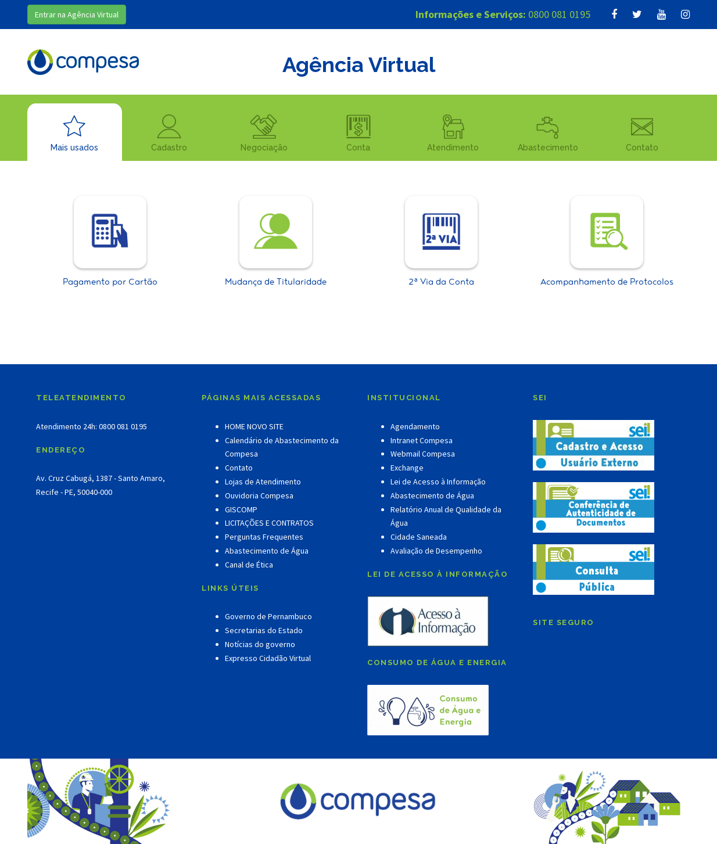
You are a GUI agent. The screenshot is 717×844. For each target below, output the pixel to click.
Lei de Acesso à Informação (438, 481)
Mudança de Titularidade (276, 242)
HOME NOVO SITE (254, 426)
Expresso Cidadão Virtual (268, 658)
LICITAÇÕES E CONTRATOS (269, 523)
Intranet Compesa (421, 440)
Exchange (407, 467)
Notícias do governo (260, 644)
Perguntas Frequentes (264, 536)
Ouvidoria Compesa (259, 495)
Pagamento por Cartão (110, 242)
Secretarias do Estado (264, 630)
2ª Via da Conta (441, 242)
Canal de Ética (249, 564)
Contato (239, 467)
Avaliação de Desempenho (436, 550)
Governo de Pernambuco (268, 616)
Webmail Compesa (422, 453)
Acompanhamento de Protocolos (606, 242)
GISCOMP (241, 509)
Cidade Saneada (418, 536)
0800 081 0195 (559, 14)
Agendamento (415, 426)
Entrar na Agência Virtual (77, 14)
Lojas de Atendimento (263, 481)
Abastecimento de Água (267, 550)
